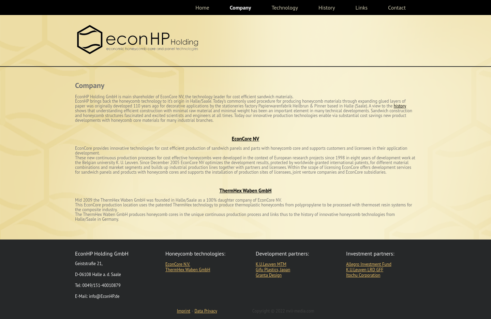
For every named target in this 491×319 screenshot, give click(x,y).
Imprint (184, 311)
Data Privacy (206, 311)
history (400, 105)
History (326, 7)
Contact (397, 7)
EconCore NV (245, 138)
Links (361, 7)
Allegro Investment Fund (368, 264)
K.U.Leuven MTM (271, 264)
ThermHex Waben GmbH (246, 190)
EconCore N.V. (177, 264)
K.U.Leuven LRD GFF (364, 269)
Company (240, 7)
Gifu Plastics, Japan (273, 269)
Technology (284, 7)
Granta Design (269, 275)
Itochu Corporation (363, 275)
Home (202, 7)
